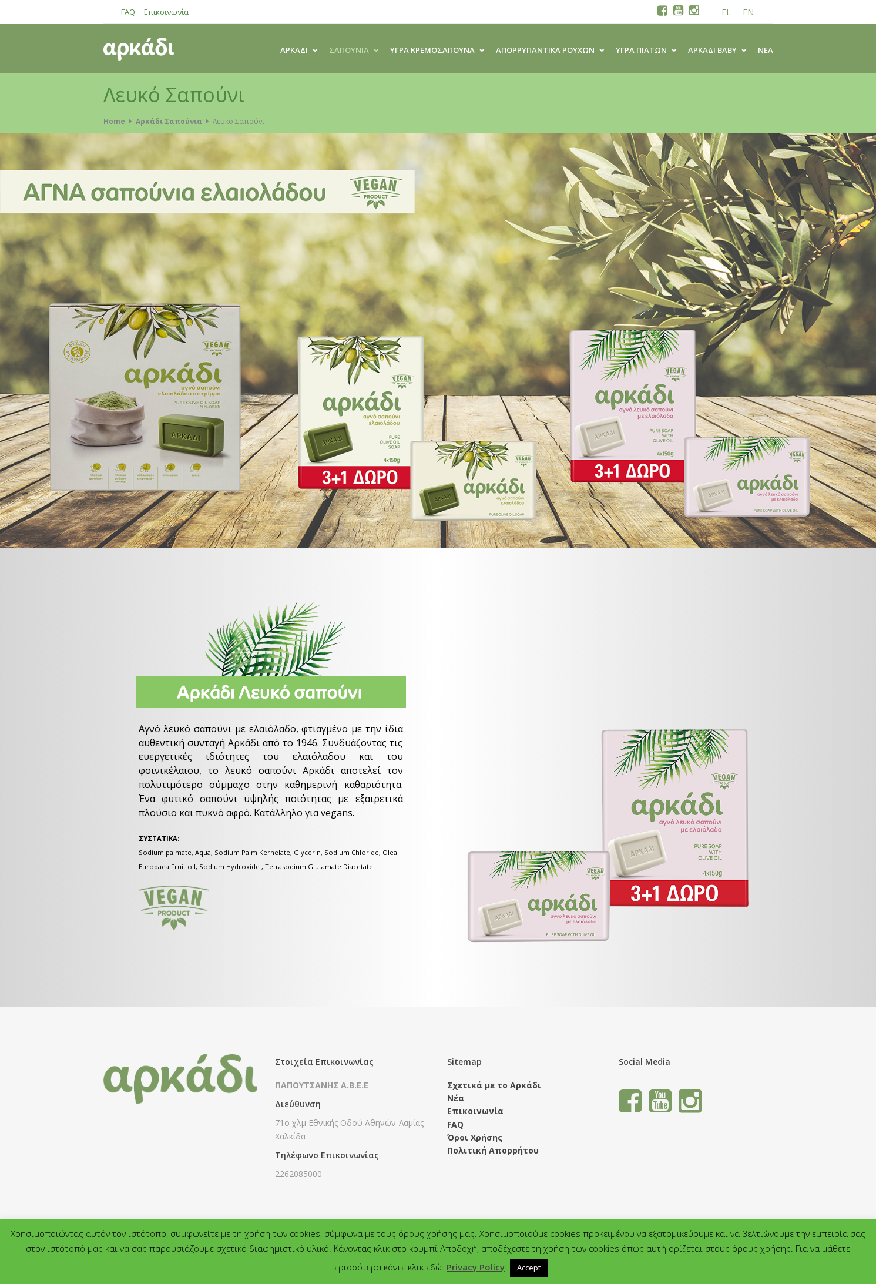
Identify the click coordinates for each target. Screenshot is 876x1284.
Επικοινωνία (166, 11)
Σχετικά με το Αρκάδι (494, 1085)
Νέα (765, 50)
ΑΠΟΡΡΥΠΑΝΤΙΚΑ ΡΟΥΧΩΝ (545, 50)
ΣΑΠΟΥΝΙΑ (349, 50)
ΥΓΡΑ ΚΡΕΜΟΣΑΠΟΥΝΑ (432, 50)
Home (114, 121)
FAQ (128, 11)
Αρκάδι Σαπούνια (169, 121)
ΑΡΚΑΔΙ (294, 50)
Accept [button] (529, 1267)
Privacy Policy (476, 1267)
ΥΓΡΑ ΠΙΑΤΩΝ (641, 50)
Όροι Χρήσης (474, 1137)
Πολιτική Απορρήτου (493, 1150)
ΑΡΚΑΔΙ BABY (712, 50)
